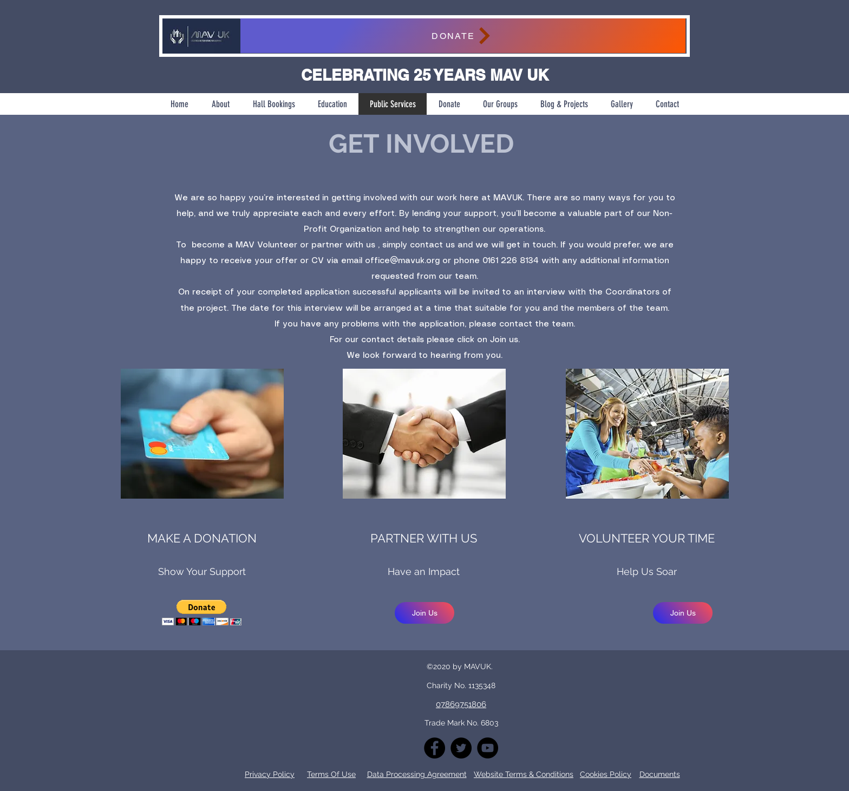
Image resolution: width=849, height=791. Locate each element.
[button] (201, 612)
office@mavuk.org (402, 261)
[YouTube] (487, 748)
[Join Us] (424, 613)
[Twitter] (461, 748)
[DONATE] (462, 35)
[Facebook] (434, 748)
